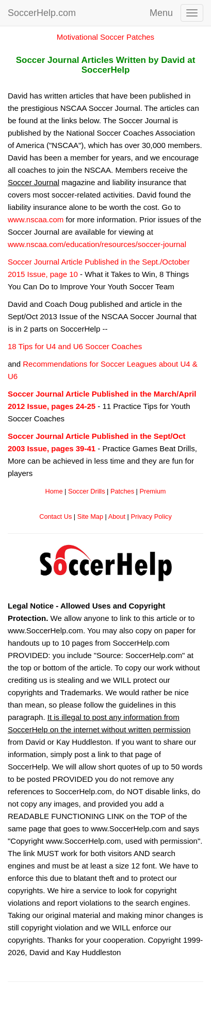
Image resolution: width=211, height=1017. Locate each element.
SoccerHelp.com (42, 13)
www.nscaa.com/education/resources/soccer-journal (97, 244)
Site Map (90, 516)
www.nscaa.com (35, 219)
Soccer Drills (86, 491)
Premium (152, 491)
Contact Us (55, 516)
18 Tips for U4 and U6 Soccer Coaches (75, 346)
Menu (161, 13)
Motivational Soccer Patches (105, 36)
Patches (122, 491)
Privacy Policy (151, 516)
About (116, 516)
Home (54, 491)
